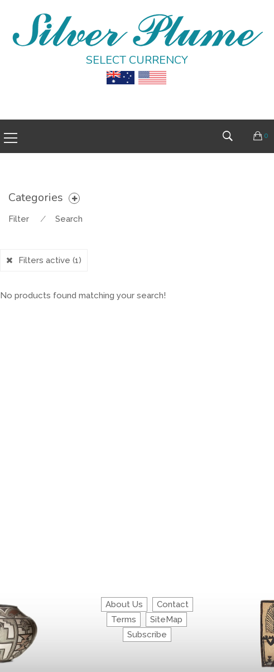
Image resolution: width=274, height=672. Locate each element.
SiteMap (166, 619)
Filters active (49, 260)
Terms (123, 619)
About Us (124, 604)
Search (69, 219)
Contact (173, 604)
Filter (18, 219)
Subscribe (147, 635)
